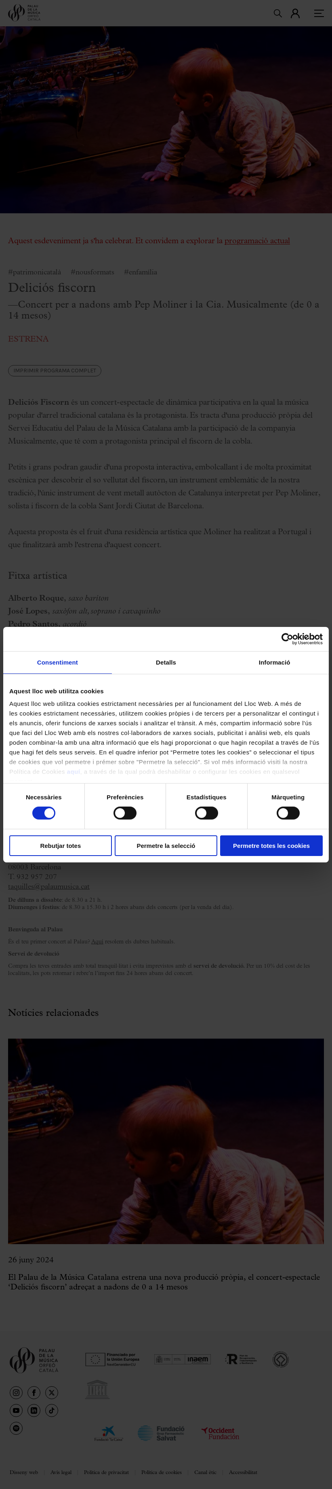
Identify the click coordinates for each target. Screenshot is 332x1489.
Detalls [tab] (166, 661)
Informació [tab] (274, 661)
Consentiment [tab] (57, 661)
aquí (73, 771)
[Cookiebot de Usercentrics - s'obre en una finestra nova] (287, 639)
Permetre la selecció (166, 845)
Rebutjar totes (60, 845)
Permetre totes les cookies (271, 845)
